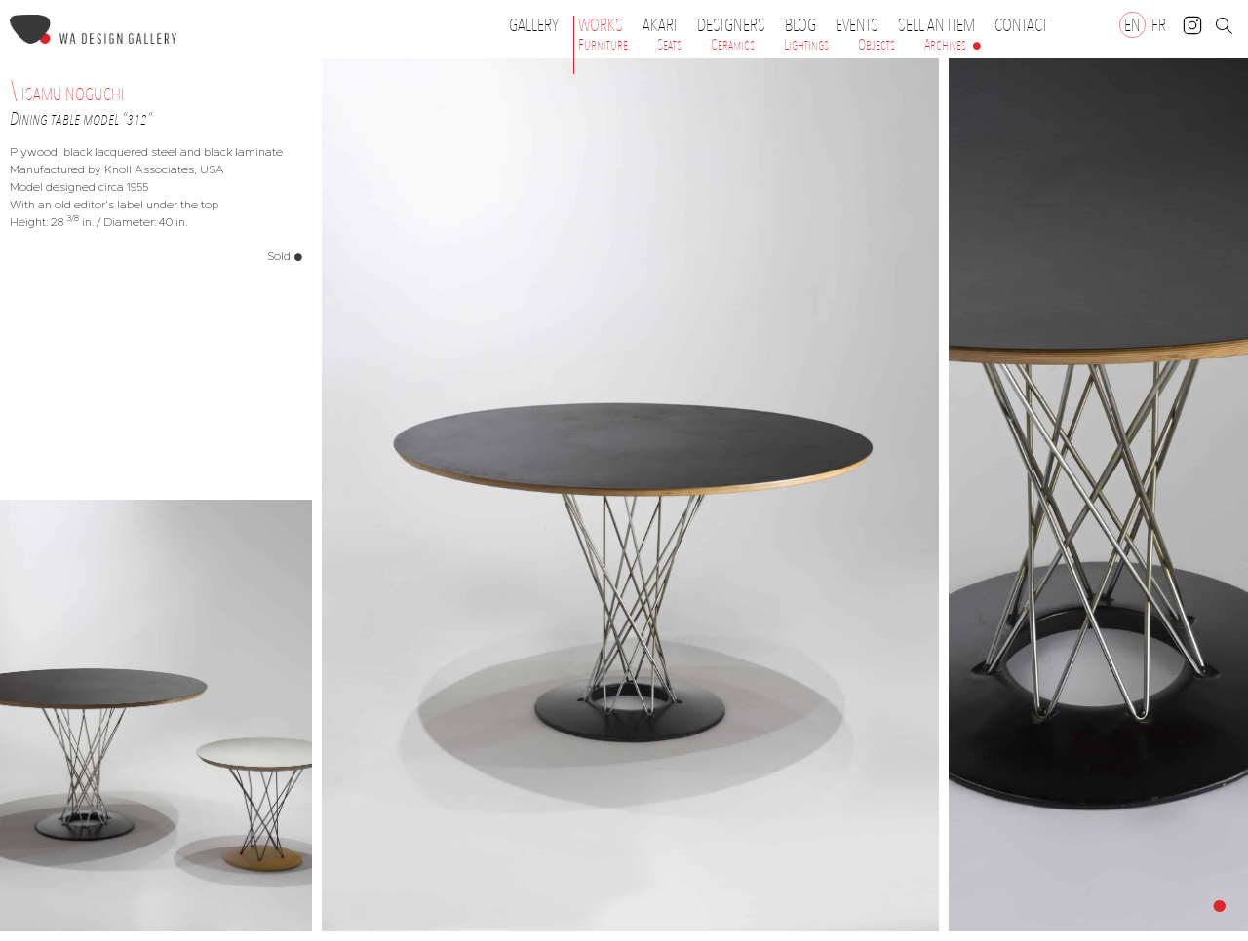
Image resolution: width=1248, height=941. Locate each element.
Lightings (806, 45)
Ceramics (733, 45)
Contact (1020, 25)
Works (605, 25)
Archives (945, 45)
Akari (660, 25)
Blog (800, 25)
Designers (736, 25)
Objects (876, 45)
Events (862, 25)
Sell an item (936, 25)
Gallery (534, 25)
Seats (669, 45)
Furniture (603, 45)
